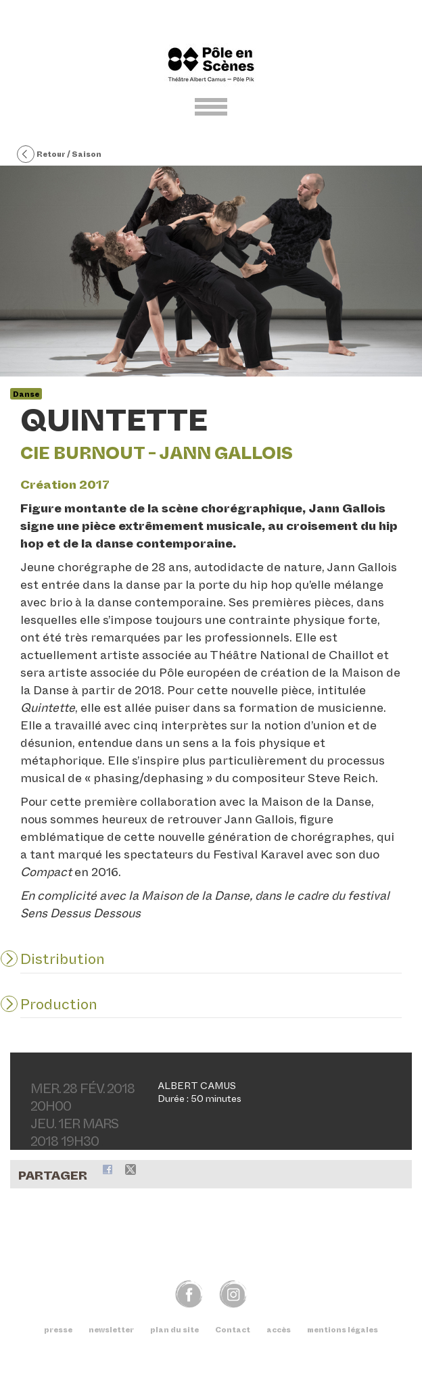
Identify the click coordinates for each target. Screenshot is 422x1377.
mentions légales (342, 1329)
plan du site (174, 1329)
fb (189, 1293)
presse (58, 1329)
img (233, 1293)
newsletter (111, 1329)
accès (278, 1329)
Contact (232, 1329)
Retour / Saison (59, 155)
